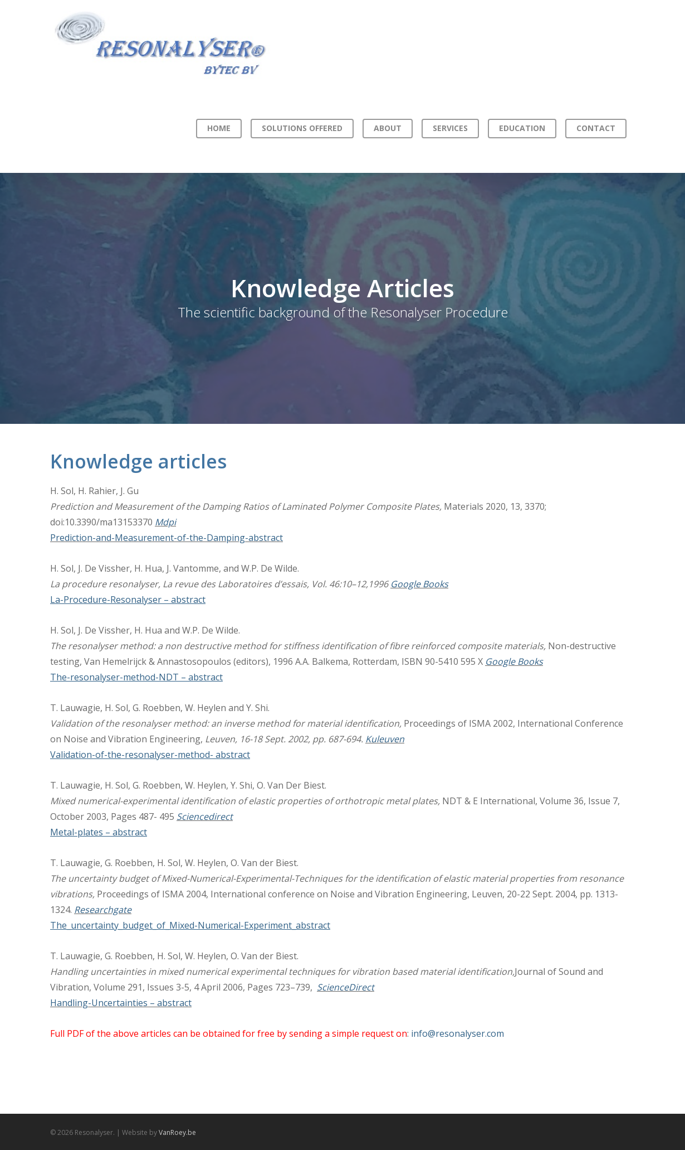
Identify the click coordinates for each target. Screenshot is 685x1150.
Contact (595, 128)
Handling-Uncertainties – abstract (121, 1003)
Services (450, 128)
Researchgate (102, 909)
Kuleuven (384, 739)
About (388, 128)
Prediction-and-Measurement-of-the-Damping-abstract (166, 537)
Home (219, 128)
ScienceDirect (345, 987)
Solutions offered (302, 128)
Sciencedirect (205, 816)
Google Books (419, 584)
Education (522, 128)
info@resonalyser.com (457, 1033)
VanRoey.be (177, 1132)
